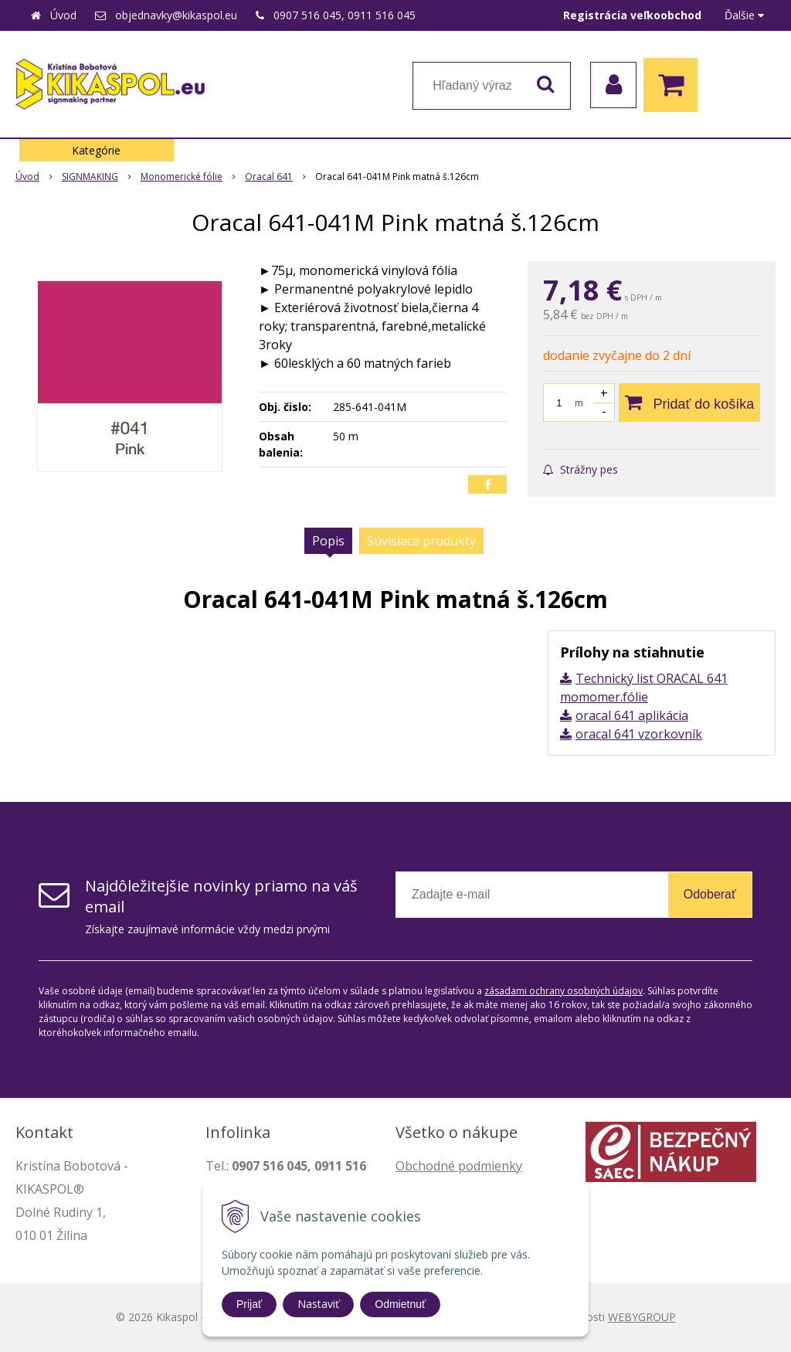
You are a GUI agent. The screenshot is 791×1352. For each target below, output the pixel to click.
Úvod (63, 15)
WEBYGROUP (642, 1317)
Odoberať (710, 894)
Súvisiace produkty (421, 540)
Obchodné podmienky (459, 1165)
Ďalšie (744, 15)
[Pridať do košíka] (689, 402)
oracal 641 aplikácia (631, 715)
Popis (328, 540)
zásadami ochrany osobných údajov (563, 990)
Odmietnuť (400, 1304)
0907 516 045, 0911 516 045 (344, 15)
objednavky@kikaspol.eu (176, 15)
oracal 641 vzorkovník (638, 733)
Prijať (249, 1304)
